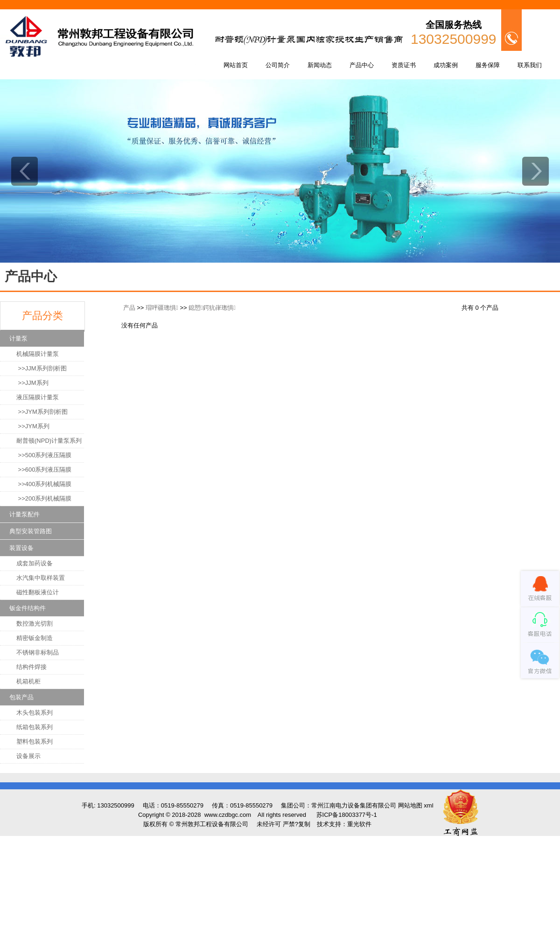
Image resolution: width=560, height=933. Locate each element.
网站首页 (236, 65)
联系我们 (530, 65)
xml (428, 805)
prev (24, 171)
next (535, 171)
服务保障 (488, 65)
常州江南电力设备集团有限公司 (353, 805)
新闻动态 (320, 65)
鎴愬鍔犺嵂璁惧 (212, 307)
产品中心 (362, 65)
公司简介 (278, 65)
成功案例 (446, 65)
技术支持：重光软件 (344, 824)
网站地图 (410, 805)
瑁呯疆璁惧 (162, 307)
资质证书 (404, 65)
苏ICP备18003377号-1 (346, 814)
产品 (129, 307)
